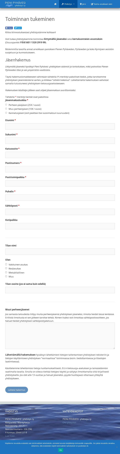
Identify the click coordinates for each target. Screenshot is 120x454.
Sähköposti (12, 205)
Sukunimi (11, 134)
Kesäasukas (15, 268)
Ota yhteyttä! (69, 422)
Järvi (83, 4)
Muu (11, 276)
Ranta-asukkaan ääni (101, 4)
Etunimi (10, 120)
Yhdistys (69, 4)
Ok (60, 450)
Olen (8, 259)
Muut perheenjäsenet (17, 309)
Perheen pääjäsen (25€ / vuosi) (24, 104)
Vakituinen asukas (18, 264)
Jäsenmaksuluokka (16, 100)
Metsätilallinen (16, 272)
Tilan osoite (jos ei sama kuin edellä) (25, 283)
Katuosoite (12, 148)
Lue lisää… (10, 435)
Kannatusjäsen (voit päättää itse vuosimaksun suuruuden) (39, 112)
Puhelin (10, 191)
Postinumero (13, 162)
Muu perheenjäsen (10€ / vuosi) (25, 108)
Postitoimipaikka (15, 177)
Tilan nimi (10, 245)
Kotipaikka (11, 219)
